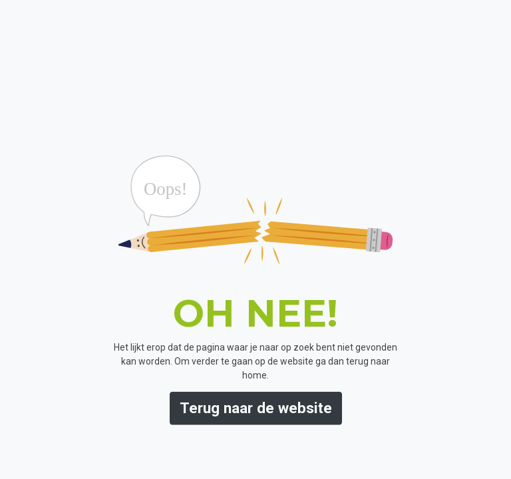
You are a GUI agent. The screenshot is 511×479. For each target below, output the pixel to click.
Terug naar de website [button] (256, 407)
